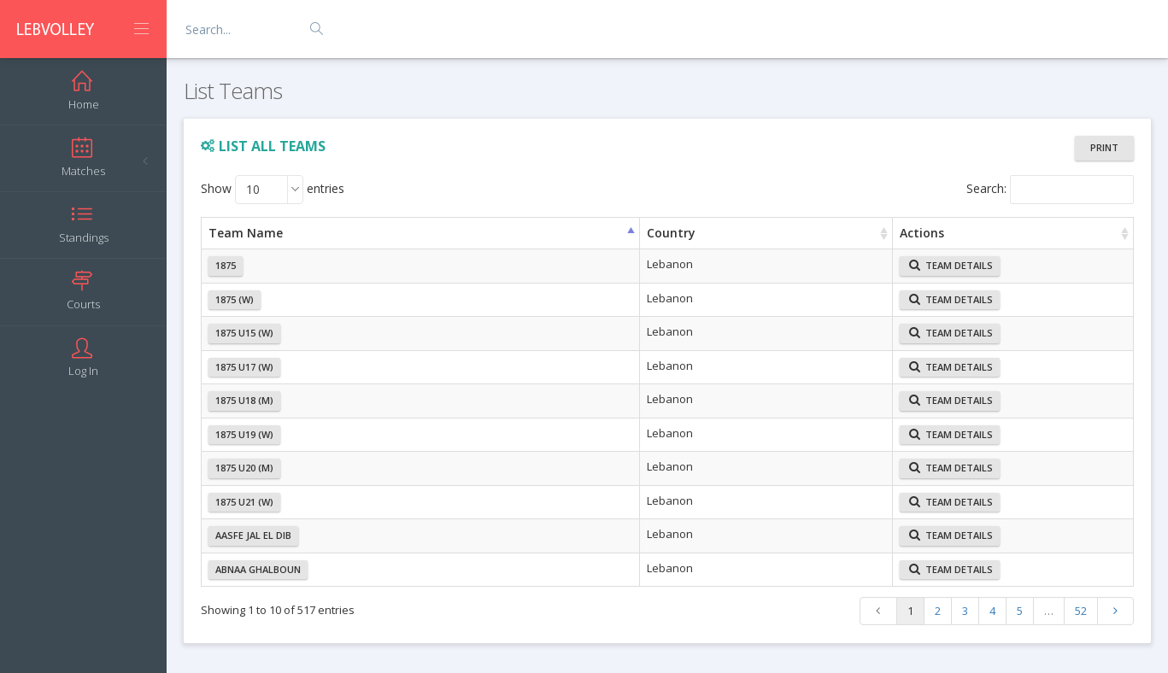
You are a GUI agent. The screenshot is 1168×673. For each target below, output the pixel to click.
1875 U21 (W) (244, 501)
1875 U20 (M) (244, 467)
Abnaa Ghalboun (258, 569)
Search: (1050, 189)
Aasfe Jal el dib (253, 535)
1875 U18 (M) (244, 400)
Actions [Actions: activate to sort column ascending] (922, 233)
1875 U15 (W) (244, 332)
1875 (225, 265)
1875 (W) (234, 299)
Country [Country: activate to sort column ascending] (671, 233)
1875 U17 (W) (244, 366)
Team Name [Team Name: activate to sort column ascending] (245, 233)
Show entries (272, 189)
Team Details (951, 265)
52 (1081, 610)
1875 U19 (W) (244, 434)
